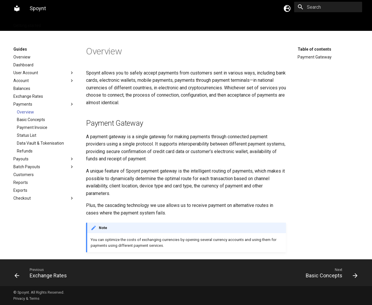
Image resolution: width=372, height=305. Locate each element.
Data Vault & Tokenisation (40, 143)
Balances (21, 88)
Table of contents (314, 49)
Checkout (43, 198)
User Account (43, 72)
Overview (22, 57)
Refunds (25, 151)
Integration (79, 24)
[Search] (328, 7)
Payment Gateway (315, 57)
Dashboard (23, 65)
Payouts (43, 159)
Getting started (27, 24)
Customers (23, 174)
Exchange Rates (28, 96)
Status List (26, 135)
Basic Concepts (31, 119)
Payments (43, 104)
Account (43, 80)
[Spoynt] (17, 8)
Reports (20, 182)
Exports (20, 190)
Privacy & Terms (26, 298)
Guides (55, 24)
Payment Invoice (32, 127)
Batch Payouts (43, 166)
